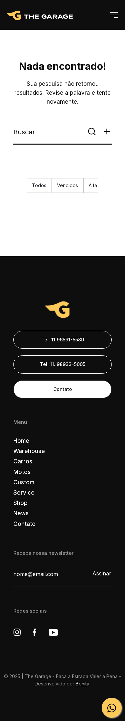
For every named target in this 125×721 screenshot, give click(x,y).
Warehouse (29, 451)
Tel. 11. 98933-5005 (62, 364)
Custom (23, 482)
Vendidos (67, 185)
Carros (22, 461)
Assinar (101, 573)
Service (24, 492)
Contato (62, 389)
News (21, 513)
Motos (22, 472)
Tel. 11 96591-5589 (62, 339)
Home (21, 440)
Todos (39, 185)
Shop (20, 503)
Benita (82, 683)
